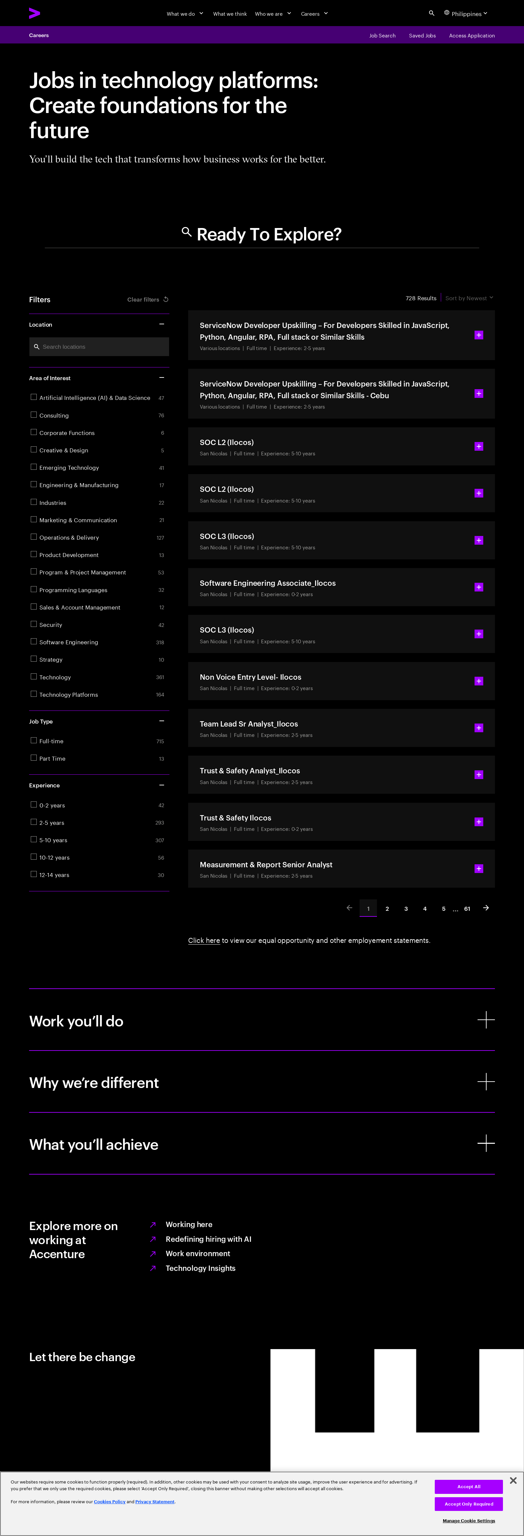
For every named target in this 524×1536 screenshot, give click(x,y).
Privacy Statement (154, 1502)
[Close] (513, 1480)
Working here (189, 1224)
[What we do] (186, 13)
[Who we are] (274, 13)
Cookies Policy (110, 1502)
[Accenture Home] (51, 13)
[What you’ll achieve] (262, 1143)
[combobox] (99, 346)
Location (97, 324)
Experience (97, 785)
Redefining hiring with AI (208, 1238)
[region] (262, 1503)
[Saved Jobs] (422, 34)
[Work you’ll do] (262, 1019)
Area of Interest (97, 377)
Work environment (198, 1253)
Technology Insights (201, 1268)
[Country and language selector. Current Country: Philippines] (467, 13)
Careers (38, 34)
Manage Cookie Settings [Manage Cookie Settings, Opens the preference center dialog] (469, 1521)
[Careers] (315, 13)
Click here (204, 939)
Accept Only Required (469, 1504)
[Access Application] (472, 34)
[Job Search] (382, 34)
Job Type (97, 721)
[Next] (486, 908)
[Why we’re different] (262, 1081)
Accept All (469, 1487)
